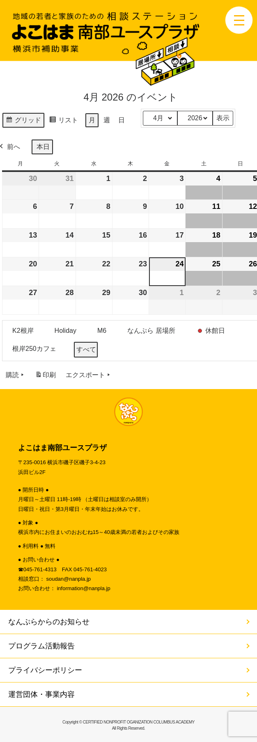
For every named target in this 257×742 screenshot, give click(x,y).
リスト (63, 121)
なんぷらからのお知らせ (48, 621)
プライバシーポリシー (45, 670)
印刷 (45, 376)
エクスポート (89, 375)
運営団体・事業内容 (41, 694)
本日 (43, 146)
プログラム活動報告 (41, 646)
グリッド (23, 121)
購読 (15, 375)
